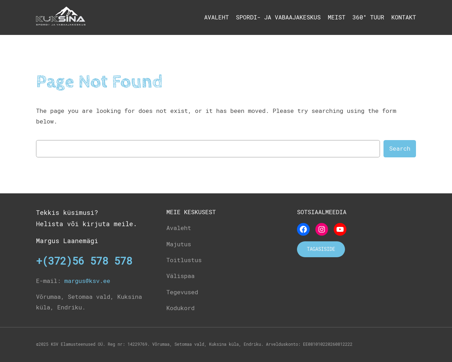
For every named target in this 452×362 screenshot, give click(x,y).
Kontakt (403, 17)
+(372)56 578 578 (84, 261)
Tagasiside (321, 249)
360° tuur (368, 17)
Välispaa (180, 275)
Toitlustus (184, 260)
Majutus (178, 244)
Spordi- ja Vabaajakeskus (278, 17)
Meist (336, 17)
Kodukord (180, 308)
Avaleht (216, 17)
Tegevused (182, 292)
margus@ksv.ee (87, 280)
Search (399, 148)
